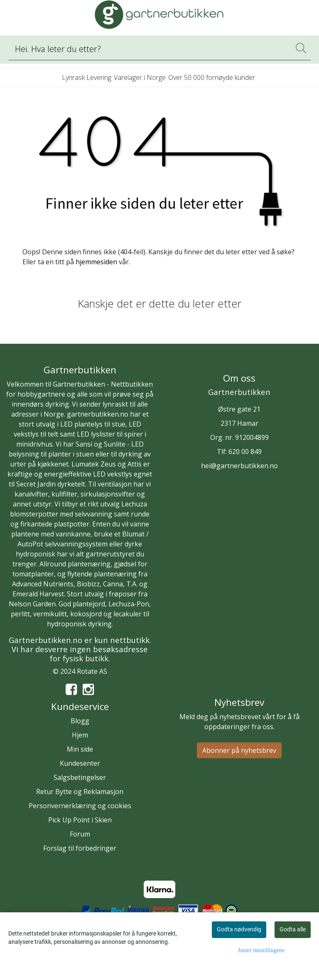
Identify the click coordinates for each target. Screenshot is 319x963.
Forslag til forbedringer (79, 848)
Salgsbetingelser (80, 777)
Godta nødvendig (239, 929)
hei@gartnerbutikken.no (239, 465)
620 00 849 (245, 451)
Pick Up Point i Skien (80, 819)
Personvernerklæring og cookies (80, 805)
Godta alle (293, 929)
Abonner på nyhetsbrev (239, 750)
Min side (80, 749)
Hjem (80, 735)
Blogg (80, 720)
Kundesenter (80, 763)
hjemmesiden (96, 261)
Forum (80, 834)
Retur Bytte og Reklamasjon (79, 791)
